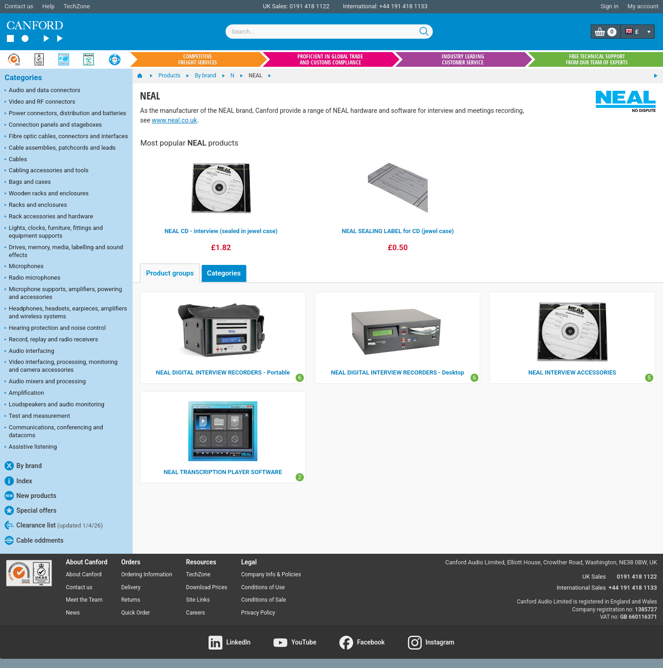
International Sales (581, 587)
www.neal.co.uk (174, 120)
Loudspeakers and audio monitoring (55, 405)
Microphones (24, 267)
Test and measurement (37, 416)
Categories (23, 77)
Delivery (130, 587)
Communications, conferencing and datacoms (54, 431)
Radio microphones (32, 278)
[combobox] (329, 31)
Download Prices (206, 587)
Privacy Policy (258, 612)
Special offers (31, 510)
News (73, 612)
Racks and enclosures (36, 205)
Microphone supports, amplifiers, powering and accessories (63, 293)
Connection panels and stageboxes (53, 125)
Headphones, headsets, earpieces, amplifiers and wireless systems (66, 312)
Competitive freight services (197, 59)
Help (48, 6)
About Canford (84, 574)
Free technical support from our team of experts (597, 59)
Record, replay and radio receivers (51, 340)
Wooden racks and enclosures (46, 194)
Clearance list (54, 525)
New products (30, 495)
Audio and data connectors (42, 91)
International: (360, 6)
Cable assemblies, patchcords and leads (60, 148)
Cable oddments (34, 540)
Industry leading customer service (463, 59)
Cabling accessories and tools (46, 171)
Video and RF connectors (40, 102)
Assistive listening (31, 447)
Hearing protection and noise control (55, 328)
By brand (23, 465)
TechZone (77, 6)
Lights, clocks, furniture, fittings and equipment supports (54, 231)
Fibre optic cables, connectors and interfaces (66, 137)
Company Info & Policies (271, 574)
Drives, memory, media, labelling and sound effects (64, 251)
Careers (195, 612)
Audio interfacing (29, 351)
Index (18, 481)
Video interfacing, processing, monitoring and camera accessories (61, 365)
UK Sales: (275, 6)
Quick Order (135, 612)
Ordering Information (146, 574)
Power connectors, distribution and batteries (65, 114)
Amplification (24, 393)
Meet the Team (84, 600)
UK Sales (594, 576)
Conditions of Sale (263, 600)
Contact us (19, 6)
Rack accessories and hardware (49, 217)
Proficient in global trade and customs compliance (330, 59)
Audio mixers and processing (45, 382)
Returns (130, 600)
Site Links (198, 600)
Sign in (609, 6)
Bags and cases (28, 182)
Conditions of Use (263, 587)
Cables (16, 160)
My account (643, 6)
